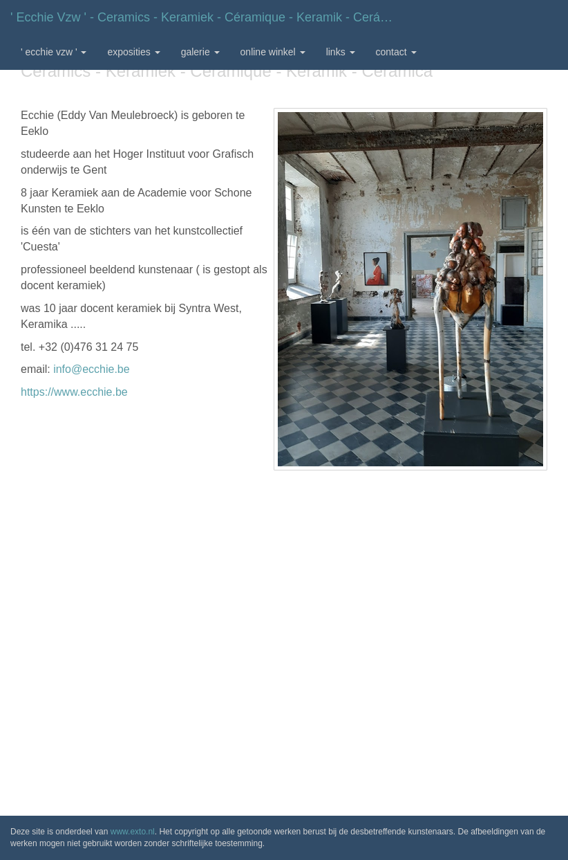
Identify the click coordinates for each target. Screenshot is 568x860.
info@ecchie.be (91, 369)
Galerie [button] (200, 51)
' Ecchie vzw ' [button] (53, 51)
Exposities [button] (133, 51)
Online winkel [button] (272, 51)
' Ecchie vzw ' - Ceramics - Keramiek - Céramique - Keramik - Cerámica (208, 17)
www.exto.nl (133, 831)
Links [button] (340, 51)
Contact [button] (396, 51)
